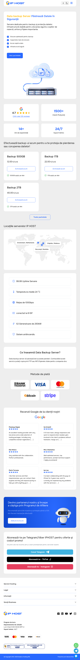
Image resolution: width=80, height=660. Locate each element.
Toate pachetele (40, 217)
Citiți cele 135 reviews (21, 116)
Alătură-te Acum (17, 521)
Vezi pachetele (15, 55)
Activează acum (21, 169)
